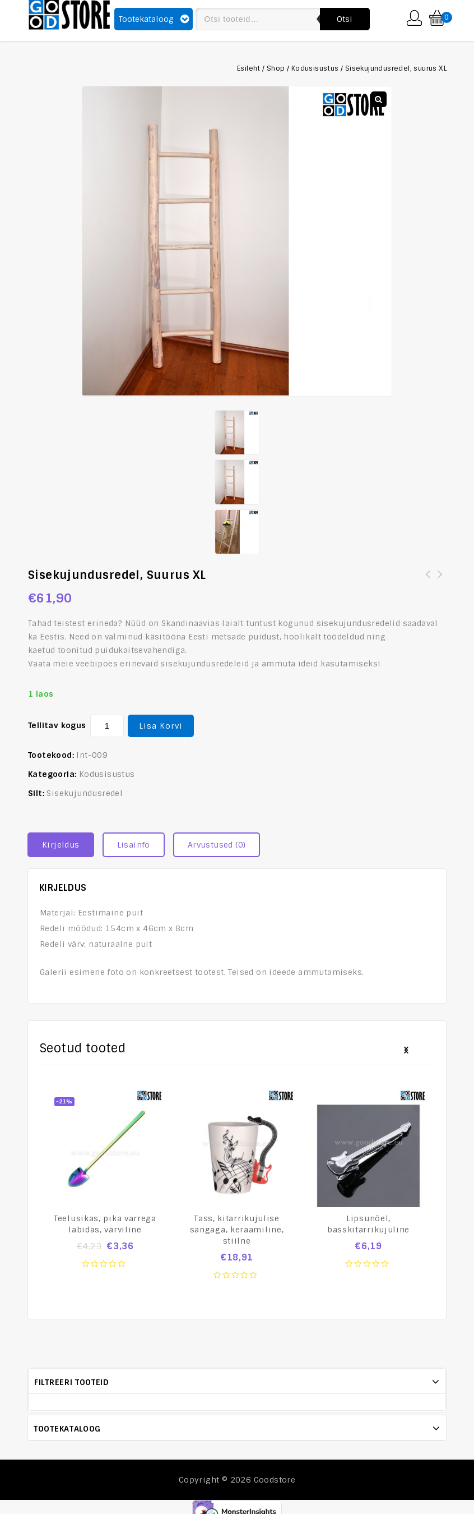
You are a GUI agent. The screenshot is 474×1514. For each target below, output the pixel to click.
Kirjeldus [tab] (61, 844)
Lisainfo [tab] (133, 844)
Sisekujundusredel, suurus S (440, 580)
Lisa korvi (161, 725)
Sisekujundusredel (85, 793)
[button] (379, 99)
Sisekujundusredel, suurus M (428, 580)
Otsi (345, 19)
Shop (276, 68)
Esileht (249, 68)
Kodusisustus (315, 68)
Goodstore (275, 1479)
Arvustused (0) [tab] (217, 844)
